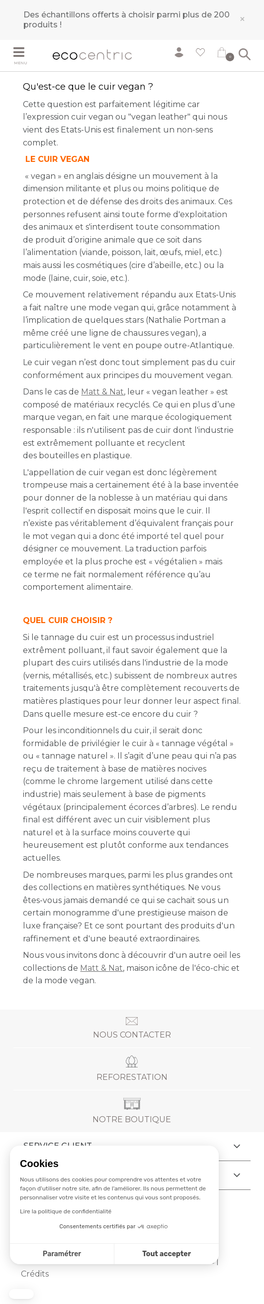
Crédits (35, 1274)
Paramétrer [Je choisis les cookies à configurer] (62, 1254)
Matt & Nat (102, 391)
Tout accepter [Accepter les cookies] (166, 1254)
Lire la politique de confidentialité (65, 1211)
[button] (21, 1294)
